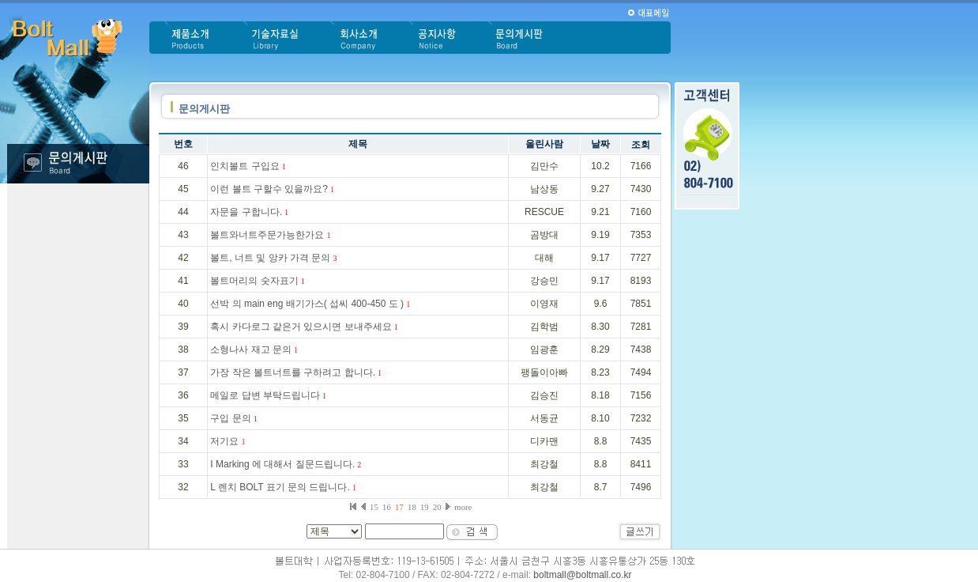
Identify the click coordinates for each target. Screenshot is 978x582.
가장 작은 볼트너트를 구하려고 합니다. (296, 372)
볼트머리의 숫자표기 (257, 280)
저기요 (227, 441)
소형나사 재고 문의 (254, 349)
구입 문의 (233, 418)
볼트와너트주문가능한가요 (270, 234)
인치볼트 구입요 (247, 166)
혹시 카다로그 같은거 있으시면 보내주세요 (303, 326)
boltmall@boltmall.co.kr (582, 574)
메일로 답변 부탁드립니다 (268, 395)
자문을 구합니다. (249, 211)
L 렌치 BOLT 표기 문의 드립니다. (282, 487)
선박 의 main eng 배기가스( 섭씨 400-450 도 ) (310, 303)
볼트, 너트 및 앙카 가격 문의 (273, 257)
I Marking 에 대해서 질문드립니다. (285, 464)
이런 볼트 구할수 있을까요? (272, 189)
